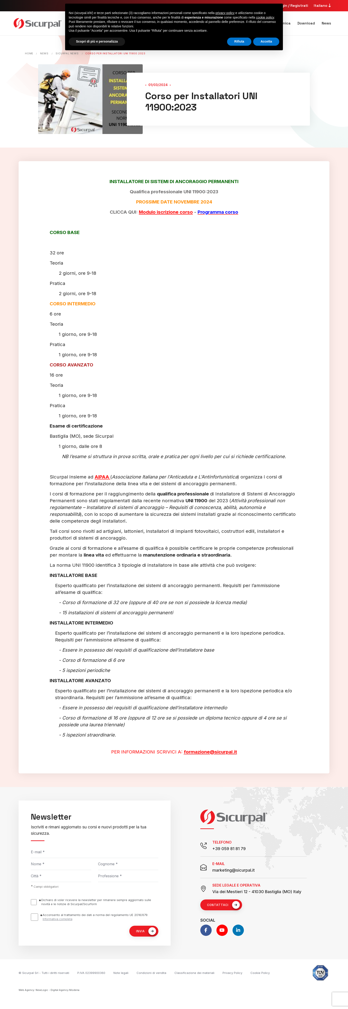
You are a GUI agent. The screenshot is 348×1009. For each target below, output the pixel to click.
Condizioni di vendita (151, 973)
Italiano (323, 5)
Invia (146, 931)
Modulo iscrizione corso (166, 212)
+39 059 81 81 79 (229, 848)
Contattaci (223, 905)
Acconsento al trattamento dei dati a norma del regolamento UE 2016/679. (95, 917)
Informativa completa (57, 919)
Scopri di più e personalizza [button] (97, 41)
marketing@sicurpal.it (233, 870)
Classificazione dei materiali (194, 973)
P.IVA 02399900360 (91, 973)
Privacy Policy (232, 973)
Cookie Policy (260, 973)
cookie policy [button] (265, 17)
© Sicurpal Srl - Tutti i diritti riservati (44, 973)
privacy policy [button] (225, 13)
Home (29, 53)
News (326, 23)
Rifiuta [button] (239, 41)
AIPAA (102, 477)
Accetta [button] (266, 41)
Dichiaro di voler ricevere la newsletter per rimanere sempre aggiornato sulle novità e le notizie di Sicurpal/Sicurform (96, 902)
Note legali (120, 973)
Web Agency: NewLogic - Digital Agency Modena (49, 990)
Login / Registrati (292, 5)
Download (306, 23)
